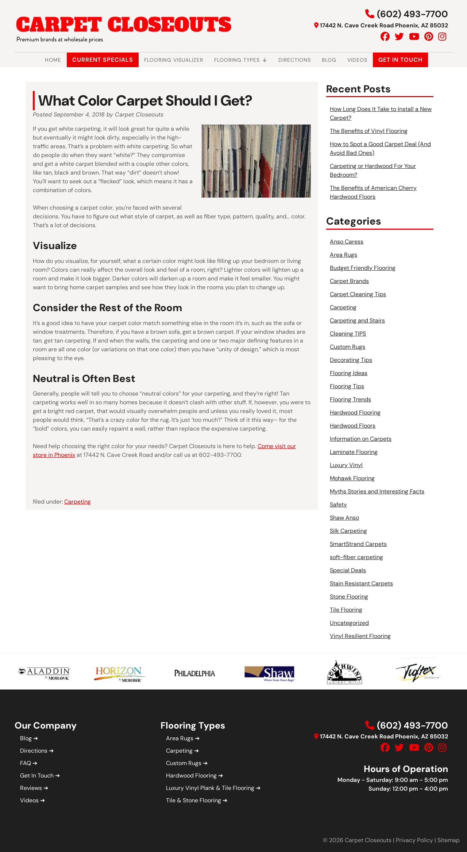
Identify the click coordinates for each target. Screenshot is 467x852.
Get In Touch (400, 60)
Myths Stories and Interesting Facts (377, 491)
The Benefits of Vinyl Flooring (369, 131)
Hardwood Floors (352, 425)
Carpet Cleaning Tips (358, 294)
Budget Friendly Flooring (362, 268)
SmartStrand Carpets (358, 544)
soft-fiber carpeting (356, 557)
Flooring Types (240, 60)
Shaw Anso (344, 517)
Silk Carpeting (348, 531)
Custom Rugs (347, 347)
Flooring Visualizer (173, 60)
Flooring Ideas (348, 373)
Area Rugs (343, 255)
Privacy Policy (414, 840)
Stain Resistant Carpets (361, 583)
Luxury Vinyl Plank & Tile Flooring (210, 788)
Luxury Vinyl (346, 465)
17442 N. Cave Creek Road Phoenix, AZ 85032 (384, 25)
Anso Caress (346, 241)
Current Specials (102, 60)
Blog (329, 60)
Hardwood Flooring (355, 412)
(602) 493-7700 (412, 14)
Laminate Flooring (354, 452)
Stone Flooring (349, 596)
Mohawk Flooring (352, 478)
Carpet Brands (349, 281)
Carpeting (77, 501)
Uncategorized (349, 623)
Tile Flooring (346, 610)
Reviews (31, 788)
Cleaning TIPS (348, 333)
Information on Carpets (360, 439)
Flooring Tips (347, 386)
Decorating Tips (351, 360)
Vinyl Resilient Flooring (360, 636)
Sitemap (448, 840)
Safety (338, 504)
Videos (357, 60)
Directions (294, 60)
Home (53, 60)
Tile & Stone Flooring (193, 800)
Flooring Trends (350, 399)
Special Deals (348, 570)
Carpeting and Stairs (357, 320)
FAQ (25, 763)
